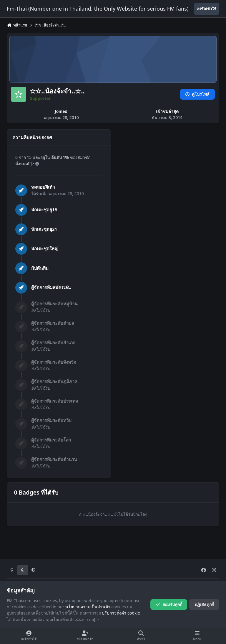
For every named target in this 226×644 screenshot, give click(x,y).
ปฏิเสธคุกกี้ (204, 604)
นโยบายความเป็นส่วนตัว (87, 607)
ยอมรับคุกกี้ (169, 604)
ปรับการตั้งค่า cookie (121, 613)
